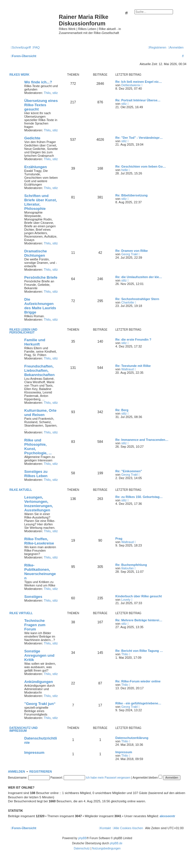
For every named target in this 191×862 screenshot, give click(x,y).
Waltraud (127, 369)
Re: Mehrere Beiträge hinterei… (138, 620)
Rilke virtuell (21, 613)
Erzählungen (35, 167)
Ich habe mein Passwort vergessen (108, 777)
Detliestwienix (130, 85)
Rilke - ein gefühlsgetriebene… (138, 703)
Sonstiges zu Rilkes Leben (35, 473)
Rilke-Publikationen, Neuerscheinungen (40, 571)
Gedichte (32, 138)
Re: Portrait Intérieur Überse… (137, 100)
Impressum (34, 752)
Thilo (47, 93)
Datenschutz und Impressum (23, 729)
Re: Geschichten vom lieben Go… (140, 166)
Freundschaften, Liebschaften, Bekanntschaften (39, 370)
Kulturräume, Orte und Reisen (40, 412)
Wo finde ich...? (38, 82)
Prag (118, 538)
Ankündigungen (38, 682)
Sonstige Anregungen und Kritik (39, 655)
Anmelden (16, 771)
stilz (55, 93)
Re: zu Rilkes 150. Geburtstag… (139, 497)
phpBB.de (116, 843)
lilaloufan (127, 568)
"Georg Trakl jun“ (40, 704)
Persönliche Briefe (40, 277)
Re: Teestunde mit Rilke (133, 365)
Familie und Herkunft (34, 342)
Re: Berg (121, 410)
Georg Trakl (129, 254)
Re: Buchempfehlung (131, 564)
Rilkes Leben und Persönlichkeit (23, 331)
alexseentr (167, 816)
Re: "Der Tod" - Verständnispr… (139, 137)
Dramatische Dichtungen (35, 253)
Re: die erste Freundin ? (133, 339)
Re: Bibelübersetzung (131, 195)
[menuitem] (36, 47)
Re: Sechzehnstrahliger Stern (137, 299)
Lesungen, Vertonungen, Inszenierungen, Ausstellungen (38, 503)
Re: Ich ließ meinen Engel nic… (138, 81)
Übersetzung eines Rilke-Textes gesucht (41, 105)
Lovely (125, 599)
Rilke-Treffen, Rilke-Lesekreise (39, 541)
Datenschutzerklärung (131, 738)
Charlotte (127, 302)
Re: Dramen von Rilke (131, 250)
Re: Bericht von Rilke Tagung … (139, 650)
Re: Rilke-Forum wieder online (137, 681)
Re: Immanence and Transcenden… (141, 439)
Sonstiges (33, 596)
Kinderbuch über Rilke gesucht (138, 596)
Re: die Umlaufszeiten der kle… (138, 277)
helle (124, 170)
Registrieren (40, 771)
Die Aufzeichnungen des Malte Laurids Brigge (40, 305)
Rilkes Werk (19, 74)
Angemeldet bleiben (147, 777)
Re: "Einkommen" (128, 471)
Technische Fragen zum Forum (34, 624)
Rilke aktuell (20, 489)
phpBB (82, 838)
